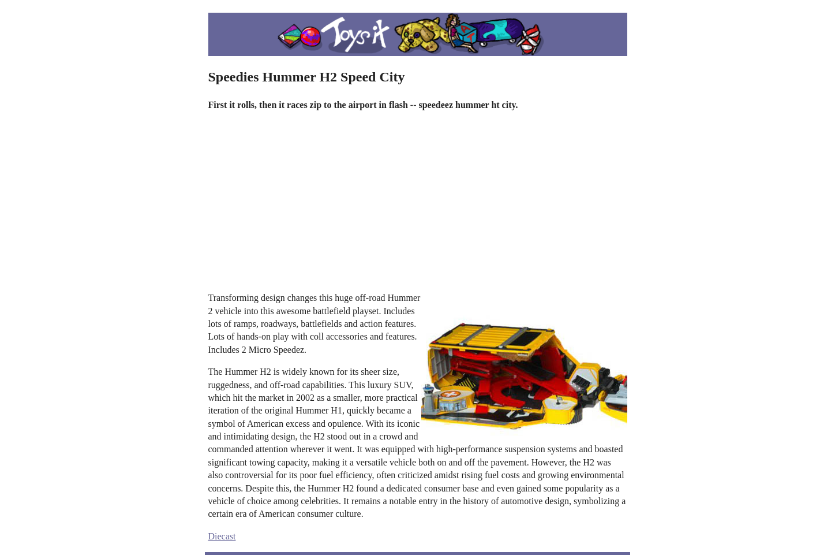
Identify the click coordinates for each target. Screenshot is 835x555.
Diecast (222, 536)
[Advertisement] (417, 201)
